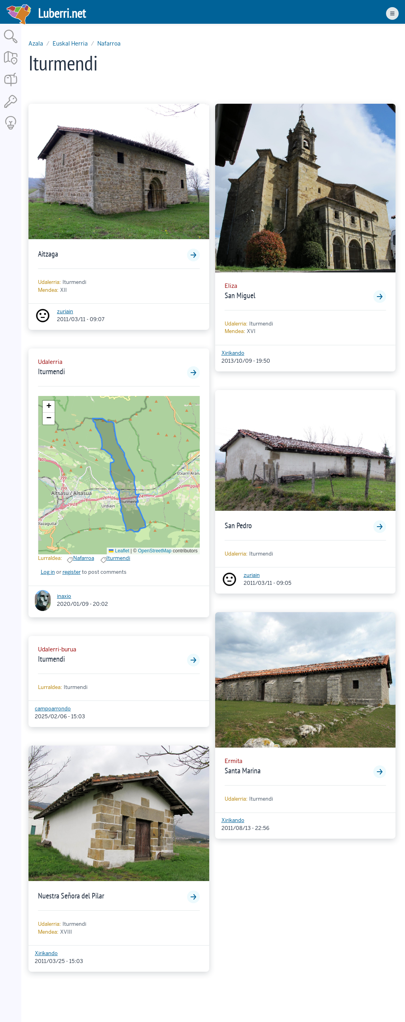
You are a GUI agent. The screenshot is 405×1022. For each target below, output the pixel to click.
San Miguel (240, 295)
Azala (35, 43)
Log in (48, 572)
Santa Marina (243, 770)
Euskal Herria (70, 43)
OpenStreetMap (155, 551)
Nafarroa (109, 43)
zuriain (65, 311)
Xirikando (46, 953)
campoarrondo (53, 708)
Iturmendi (51, 371)
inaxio (64, 596)
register (71, 572)
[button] (49, 407)
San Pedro (238, 525)
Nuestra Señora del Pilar (71, 896)
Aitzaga (48, 254)
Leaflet (119, 551)
